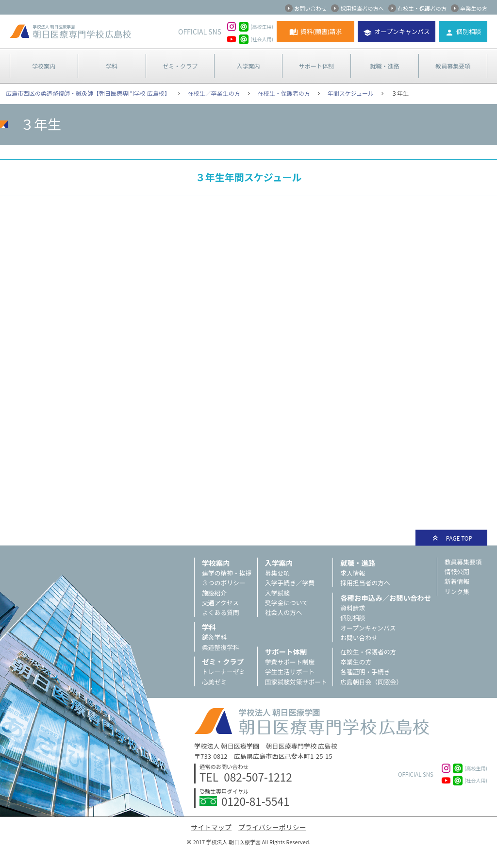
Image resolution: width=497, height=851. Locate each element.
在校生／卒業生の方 (214, 93)
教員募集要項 (452, 66)
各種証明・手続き (365, 671)
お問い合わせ (310, 8)
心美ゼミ (214, 681)
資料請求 (352, 608)
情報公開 (457, 571)
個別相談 (468, 31)
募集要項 (277, 573)
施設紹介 (214, 592)
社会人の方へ (283, 612)
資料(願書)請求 (321, 31)
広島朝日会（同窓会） (371, 681)
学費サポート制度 (290, 661)
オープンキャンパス (402, 31)
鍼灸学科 (214, 637)
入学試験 (277, 592)
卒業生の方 (473, 8)
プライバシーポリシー (272, 827)
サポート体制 (316, 66)
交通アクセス (220, 602)
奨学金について (286, 602)
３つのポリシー (224, 582)
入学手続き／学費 (290, 582)
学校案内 (43, 66)
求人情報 (352, 573)
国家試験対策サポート (296, 681)
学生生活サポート (290, 671)
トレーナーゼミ (224, 671)
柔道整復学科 (220, 647)
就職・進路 (384, 66)
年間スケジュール (351, 93)
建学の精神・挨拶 (226, 573)
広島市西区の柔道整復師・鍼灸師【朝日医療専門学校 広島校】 (88, 93)
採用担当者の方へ (362, 8)
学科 (111, 66)
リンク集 (457, 591)
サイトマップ (211, 827)
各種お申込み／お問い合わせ (385, 598)
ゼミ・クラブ (180, 66)
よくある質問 (220, 612)
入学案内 (248, 66)
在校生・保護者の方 (422, 8)
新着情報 (457, 581)
